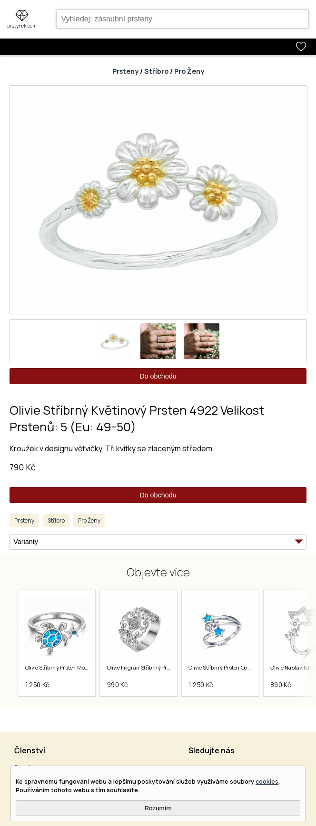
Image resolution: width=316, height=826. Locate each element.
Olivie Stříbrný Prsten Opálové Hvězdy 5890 (242, 667)
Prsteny (125, 71)
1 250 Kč (37, 684)
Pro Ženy (189, 71)
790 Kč (23, 467)
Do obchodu (158, 376)
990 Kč (117, 684)
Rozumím (157, 808)
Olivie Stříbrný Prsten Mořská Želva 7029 (74, 667)
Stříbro (156, 71)
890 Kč (281, 684)
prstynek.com (22, 25)
